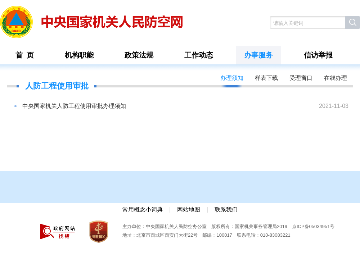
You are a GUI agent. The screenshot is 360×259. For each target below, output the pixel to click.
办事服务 (258, 55)
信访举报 (318, 55)
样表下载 (266, 78)
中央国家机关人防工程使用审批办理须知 (74, 106)
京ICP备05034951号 (313, 226)
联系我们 (226, 209)
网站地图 (188, 209)
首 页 (24, 55)
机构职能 (79, 55)
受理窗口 (300, 78)
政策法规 (139, 55)
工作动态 (198, 55)
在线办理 (335, 78)
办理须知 (231, 78)
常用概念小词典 (142, 209)
